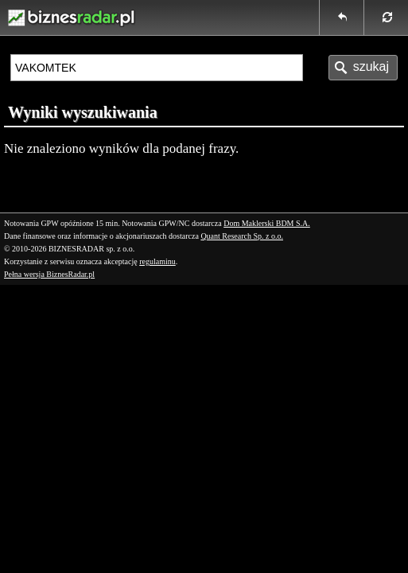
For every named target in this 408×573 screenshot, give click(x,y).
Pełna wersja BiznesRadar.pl (49, 274)
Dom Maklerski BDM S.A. (266, 223)
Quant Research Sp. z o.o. (241, 236)
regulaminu (157, 261)
